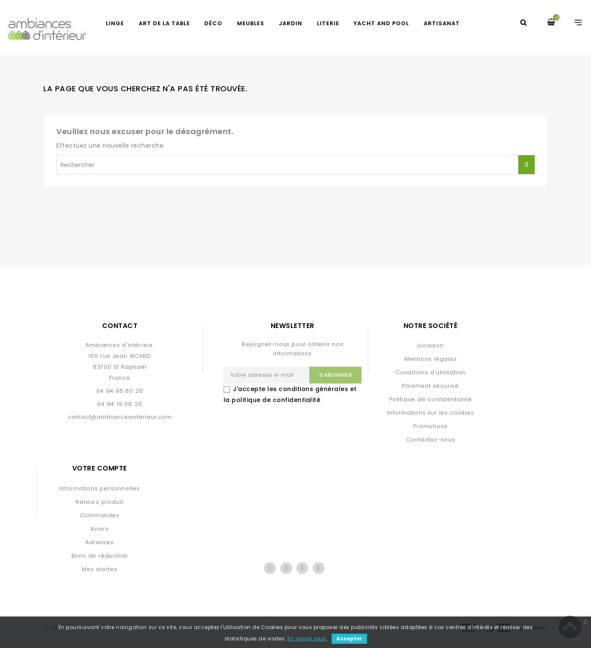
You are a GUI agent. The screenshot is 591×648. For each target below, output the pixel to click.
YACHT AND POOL (381, 23)
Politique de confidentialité (430, 399)
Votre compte (99, 468)
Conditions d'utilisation (430, 372)
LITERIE (328, 23)
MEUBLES (250, 23)
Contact (120, 326)
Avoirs (99, 529)
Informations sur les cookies (430, 413)
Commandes (99, 515)
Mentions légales (430, 359)
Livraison (430, 345)
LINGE (115, 23)
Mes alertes (100, 569)
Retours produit (99, 502)
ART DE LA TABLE (164, 23)
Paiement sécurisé (430, 386)
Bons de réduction (99, 556)
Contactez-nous (430, 440)
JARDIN (290, 23)
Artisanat (442, 23)
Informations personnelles (99, 488)
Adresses (99, 542)
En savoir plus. (307, 638)
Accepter (349, 638)
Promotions (430, 426)
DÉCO (213, 23)
